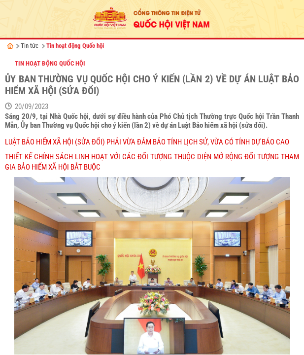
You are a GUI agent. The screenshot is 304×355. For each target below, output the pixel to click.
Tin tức (29, 45)
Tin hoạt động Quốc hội (75, 45)
